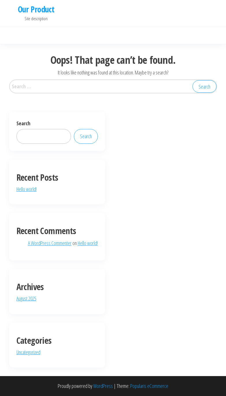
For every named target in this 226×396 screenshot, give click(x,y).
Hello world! (26, 189)
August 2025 (26, 298)
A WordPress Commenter (50, 243)
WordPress (103, 385)
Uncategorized (28, 352)
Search (23, 123)
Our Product (36, 9)
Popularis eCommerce (149, 385)
